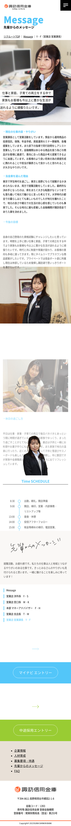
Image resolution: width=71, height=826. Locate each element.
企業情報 (20, 751)
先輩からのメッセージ (28, 766)
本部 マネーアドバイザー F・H (23, 608)
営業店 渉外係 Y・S (17, 596)
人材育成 (20, 756)
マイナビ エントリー (35, 672)
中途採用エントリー (35, 730)
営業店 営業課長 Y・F (18, 619)
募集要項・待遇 (24, 761)
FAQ (17, 771)
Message (28, 36)
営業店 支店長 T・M (17, 614)
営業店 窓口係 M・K (17, 602)
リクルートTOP (12, 36)
